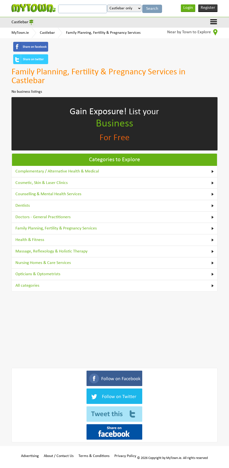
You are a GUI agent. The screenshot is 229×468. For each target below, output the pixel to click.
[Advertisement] (114, 329)
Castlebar (19, 22)
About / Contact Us (59, 456)
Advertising (30, 456)
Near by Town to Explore (192, 32)
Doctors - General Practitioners (43, 217)
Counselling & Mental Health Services (48, 194)
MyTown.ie (20, 33)
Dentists (22, 205)
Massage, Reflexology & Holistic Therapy (51, 251)
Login (188, 7)
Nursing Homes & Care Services (43, 263)
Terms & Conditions (93, 456)
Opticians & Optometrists (37, 274)
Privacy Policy (125, 456)
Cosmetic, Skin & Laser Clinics (41, 183)
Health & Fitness (29, 240)
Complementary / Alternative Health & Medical (57, 171)
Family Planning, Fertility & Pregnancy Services (103, 33)
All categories (27, 285)
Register (208, 7)
